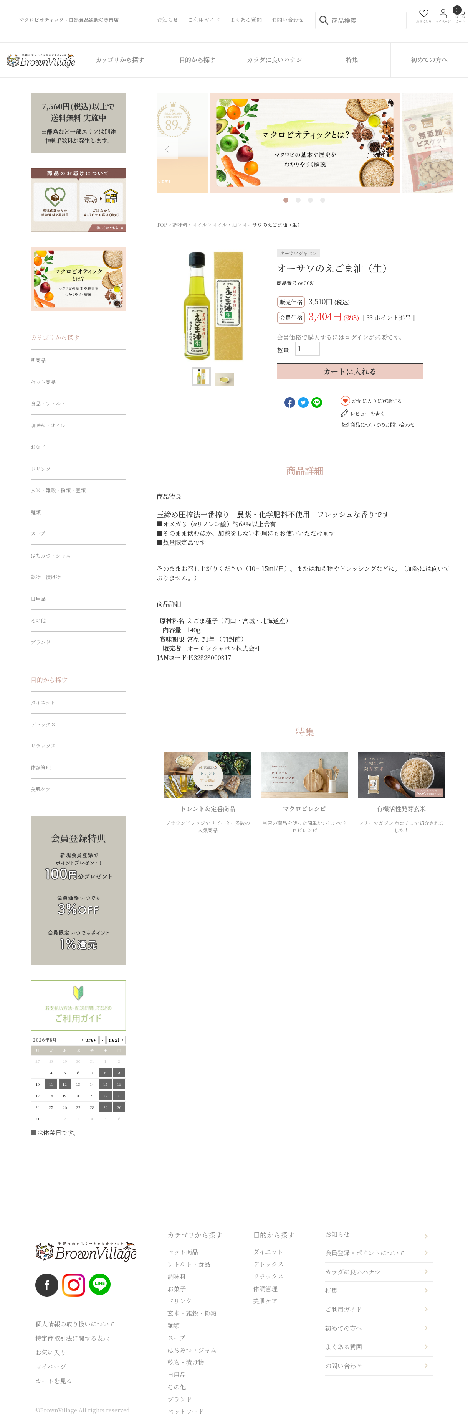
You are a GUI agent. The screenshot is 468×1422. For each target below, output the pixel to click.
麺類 (36, 512)
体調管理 (41, 767)
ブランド (41, 642)
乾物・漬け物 (46, 577)
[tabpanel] (305, 143)
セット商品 (43, 382)
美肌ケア (41, 789)
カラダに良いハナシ (274, 59)
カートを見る (53, 1380)
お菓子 (38, 446)
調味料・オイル (189, 224)
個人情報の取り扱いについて (75, 1324)
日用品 (38, 598)
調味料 (176, 1276)
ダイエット (43, 702)
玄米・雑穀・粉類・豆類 (58, 490)
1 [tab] (285, 200)
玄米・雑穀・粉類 (192, 1313)
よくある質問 (343, 1347)
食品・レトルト (48, 403)
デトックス (43, 724)
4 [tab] (322, 200)
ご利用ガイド (343, 1309)
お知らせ (337, 1234)
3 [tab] (310, 200)
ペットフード (185, 1411)
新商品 (38, 360)
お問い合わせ (343, 1365)
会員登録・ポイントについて (365, 1253)
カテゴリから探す (120, 59)
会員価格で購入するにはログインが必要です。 (341, 337)
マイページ (50, 1366)
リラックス (43, 745)
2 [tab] (298, 200)
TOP (162, 224)
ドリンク (41, 468)
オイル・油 (224, 224)
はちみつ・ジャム (51, 555)
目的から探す (197, 59)
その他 (38, 620)
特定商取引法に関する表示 (72, 1338)
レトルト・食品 (188, 1264)
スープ (38, 533)
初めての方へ (429, 59)
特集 (352, 59)
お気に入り (50, 1352)
